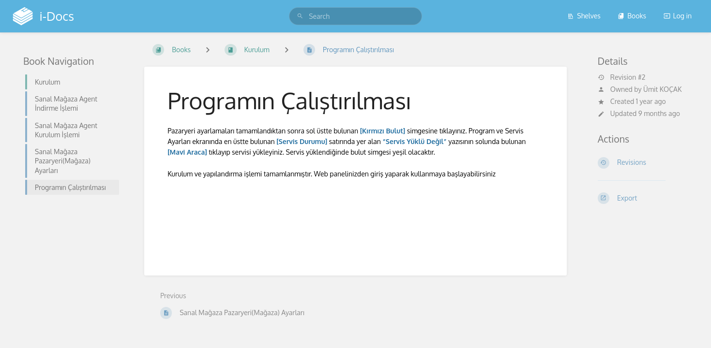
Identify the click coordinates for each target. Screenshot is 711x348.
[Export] (643, 198)
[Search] (300, 16)
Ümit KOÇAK (662, 89)
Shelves (584, 16)
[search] (355, 16)
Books (632, 16)
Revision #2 (621, 77)
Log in (678, 16)
